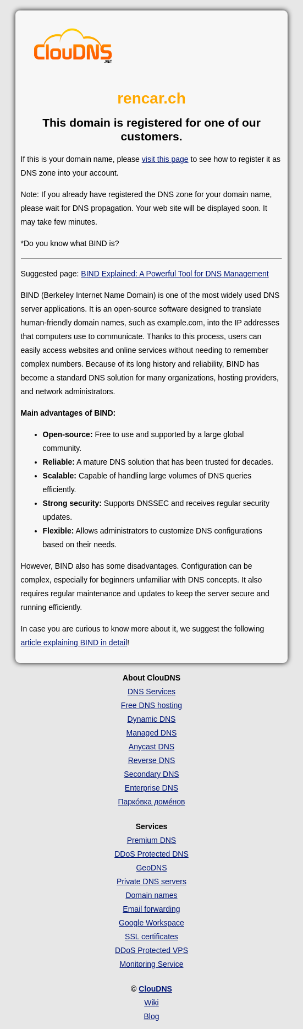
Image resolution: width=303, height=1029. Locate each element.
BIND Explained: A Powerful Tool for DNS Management (174, 273)
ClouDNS (155, 988)
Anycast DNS (151, 746)
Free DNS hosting (151, 705)
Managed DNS (151, 732)
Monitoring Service (152, 964)
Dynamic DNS (152, 719)
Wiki (151, 1002)
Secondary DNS (151, 774)
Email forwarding (151, 909)
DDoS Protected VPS (151, 950)
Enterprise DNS (151, 787)
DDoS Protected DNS (151, 854)
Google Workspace (151, 922)
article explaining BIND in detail (74, 642)
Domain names (151, 895)
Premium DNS (151, 840)
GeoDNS (151, 867)
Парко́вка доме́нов (151, 801)
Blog (151, 1016)
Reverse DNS (151, 760)
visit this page (165, 159)
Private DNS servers (151, 881)
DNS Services (151, 691)
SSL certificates (151, 936)
